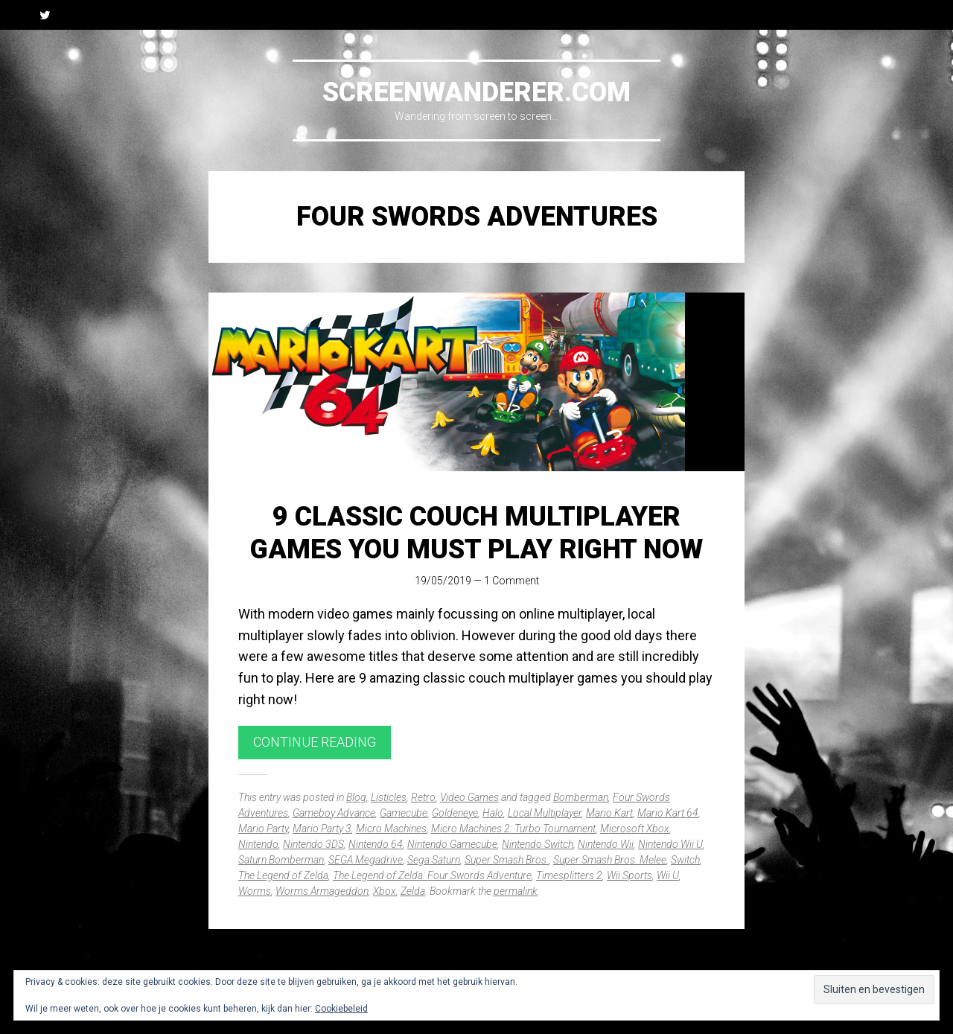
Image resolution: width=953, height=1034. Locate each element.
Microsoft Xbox (634, 828)
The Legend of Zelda (283, 875)
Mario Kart (609, 813)
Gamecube (403, 813)
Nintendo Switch (537, 844)
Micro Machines (391, 828)
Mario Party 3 (322, 828)
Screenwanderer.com (476, 92)
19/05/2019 (443, 581)
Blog (356, 797)
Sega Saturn (433, 860)
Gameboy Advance (334, 813)
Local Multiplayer (544, 813)
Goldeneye (455, 813)
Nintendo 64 (375, 844)
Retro (423, 797)
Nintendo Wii (606, 844)
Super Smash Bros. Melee (609, 860)
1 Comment (511, 581)
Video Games (469, 797)
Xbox (384, 891)
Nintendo (258, 844)
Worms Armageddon (322, 891)
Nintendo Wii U (670, 844)
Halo (492, 813)
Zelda (413, 891)
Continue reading (314, 742)
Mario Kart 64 (667, 813)
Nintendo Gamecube (452, 844)
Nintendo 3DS (313, 844)
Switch (685, 860)
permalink (516, 891)
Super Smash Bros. (507, 860)
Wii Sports (629, 875)
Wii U (668, 875)
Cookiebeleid (341, 1008)
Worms (254, 891)
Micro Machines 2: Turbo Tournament (513, 828)
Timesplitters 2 (569, 875)
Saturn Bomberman (281, 860)
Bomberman (580, 797)
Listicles (389, 797)
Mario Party (263, 828)
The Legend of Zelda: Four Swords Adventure (432, 875)
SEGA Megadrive (365, 860)
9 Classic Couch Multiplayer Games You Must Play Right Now (476, 532)
